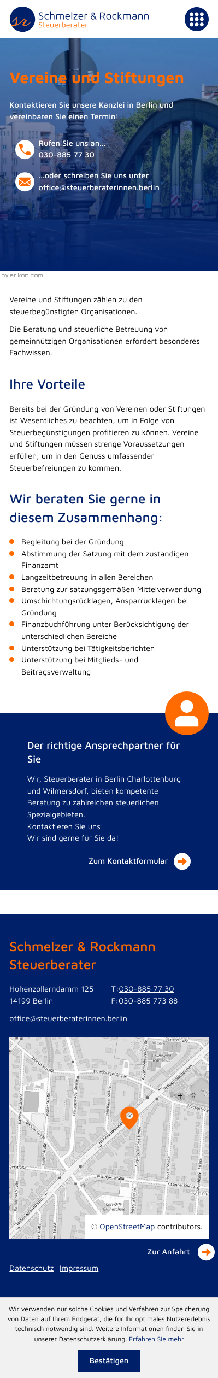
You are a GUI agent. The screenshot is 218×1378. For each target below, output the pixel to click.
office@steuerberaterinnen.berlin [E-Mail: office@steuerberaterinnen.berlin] (68, 1018)
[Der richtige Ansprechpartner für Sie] (109, 801)
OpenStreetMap (127, 1227)
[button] (97, 150)
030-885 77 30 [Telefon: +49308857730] (146, 989)
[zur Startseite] (79, 19)
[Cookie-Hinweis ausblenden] (109, 1361)
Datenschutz (31, 1268)
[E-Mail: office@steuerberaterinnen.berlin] (97, 182)
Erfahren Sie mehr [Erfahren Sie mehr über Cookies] (156, 1339)
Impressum (79, 1268)
